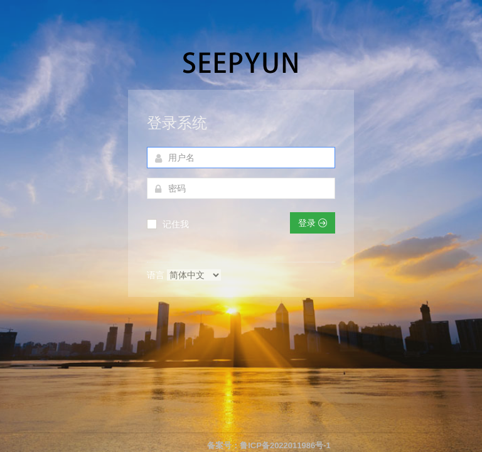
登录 (312, 223)
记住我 (176, 224)
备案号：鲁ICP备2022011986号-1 (269, 445)
